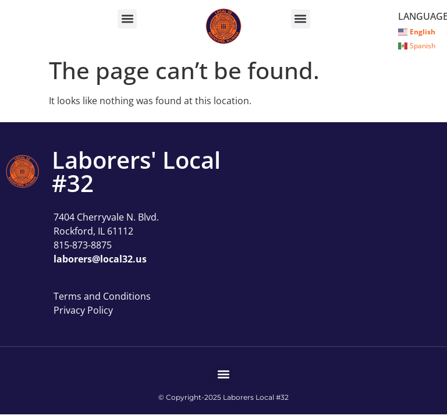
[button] (127, 19)
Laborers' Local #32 (136, 171)
